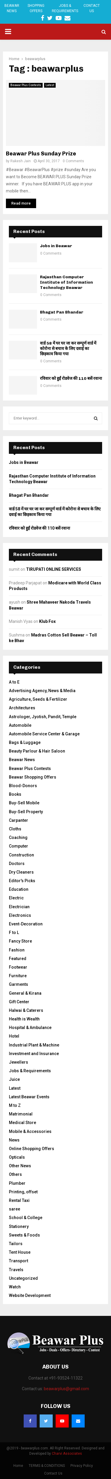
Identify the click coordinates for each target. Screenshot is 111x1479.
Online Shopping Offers (31, 1148)
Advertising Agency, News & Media (42, 690)
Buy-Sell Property (26, 811)
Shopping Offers (36, 8)
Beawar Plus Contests (25, 85)
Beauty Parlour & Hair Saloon (37, 751)
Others (15, 1174)
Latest (50, 85)
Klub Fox (47, 621)
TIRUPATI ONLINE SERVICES (53, 569)
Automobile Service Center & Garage (44, 734)
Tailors (15, 1243)
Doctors (17, 863)
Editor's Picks (22, 880)
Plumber (17, 1183)
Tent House (19, 1252)
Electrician (19, 906)
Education (18, 889)
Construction (21, 855)
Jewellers (18, 1062)
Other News (20, 1165)
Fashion (17, 950)
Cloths (15, 829)
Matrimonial (21, 1114)
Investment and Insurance (34, 1053)
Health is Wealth (24, 1019)
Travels (16, 1269)
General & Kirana (25, 993)
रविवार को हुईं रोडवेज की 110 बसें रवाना (71, 378)
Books (15, 794)
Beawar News (11, 8)
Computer (18, 846)
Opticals (17, 1157)
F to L (14, 932)
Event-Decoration (26, 924)
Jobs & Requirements (65, 8)
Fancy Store (20, 941)
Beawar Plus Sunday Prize (41, 153)
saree (14, 1209)
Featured (17, 958)
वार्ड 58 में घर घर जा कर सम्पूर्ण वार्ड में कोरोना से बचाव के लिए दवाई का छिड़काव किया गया (68, 348)
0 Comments (73, 161)
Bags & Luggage (25, 742)
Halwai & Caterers (26, 1010)
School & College (25, 1217)
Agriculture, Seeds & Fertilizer (38, 699)
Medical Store (22, 1122)
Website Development (30, 1295)
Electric (16, 898)
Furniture (18, 975)
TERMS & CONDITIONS (47, 1466)
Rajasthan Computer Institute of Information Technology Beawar (66, 282)
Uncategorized (23, 1278)
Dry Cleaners (21, 872)
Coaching (18, 837)
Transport (18, 1260)
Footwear (18, 967)
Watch (15, 1287)
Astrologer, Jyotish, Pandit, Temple (42, 716)
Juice (14, 1079)
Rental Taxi (19, 1200)
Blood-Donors (23, 785)
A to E (14, 682)
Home (18, 1466)
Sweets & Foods (24, 1235)
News (14, 1140)
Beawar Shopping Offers (32, 777)
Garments (18, 984)
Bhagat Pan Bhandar (61, 312)
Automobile (20, 725)
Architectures (22, 707)
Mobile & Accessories (30, 1131)
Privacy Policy (81, 1466)
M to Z (15, 1105)
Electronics (20, 915)
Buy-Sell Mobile (24, 802)
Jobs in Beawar (56, 245)
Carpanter (18, 820)
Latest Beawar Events (29, 1096)
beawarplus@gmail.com (66, 1388)
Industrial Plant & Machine (34, 1045)
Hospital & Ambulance (30, 1027)
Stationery (19, 1226)
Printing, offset (23, 1191)
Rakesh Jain (20, 161)
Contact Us (91, 8)
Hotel (14, 1036)
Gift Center (19, 1001)
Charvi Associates (67, 1453)
